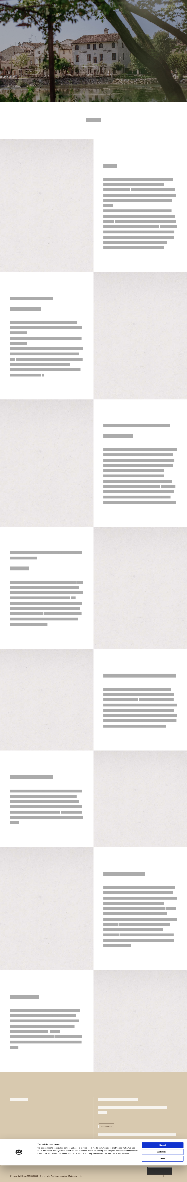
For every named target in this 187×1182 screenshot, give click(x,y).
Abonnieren (106, 1127)
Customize (163, 1169)
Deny (162, 1175)
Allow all (162, 1162)
